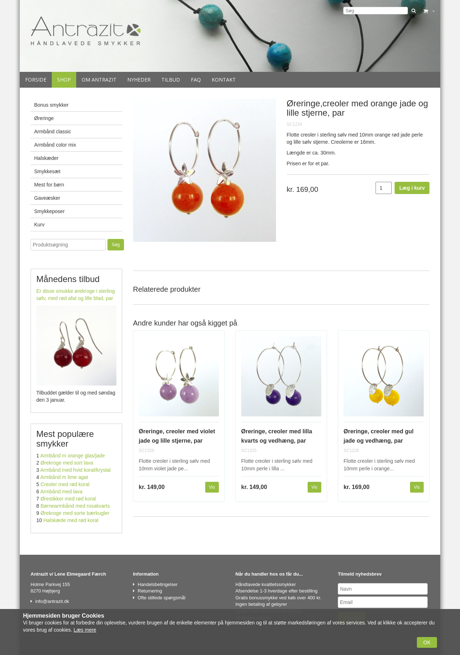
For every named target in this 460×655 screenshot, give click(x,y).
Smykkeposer (49, 211)
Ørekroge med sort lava (67, 463)
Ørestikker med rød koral (68, 499)
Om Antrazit (99, 79)
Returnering (150, 591)
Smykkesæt (47, 171)
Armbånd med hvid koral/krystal (75, 470)
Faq (196, 79)
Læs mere (85, 630)
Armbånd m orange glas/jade (72, 455)
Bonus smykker (51, 105)
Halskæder (46, 158)
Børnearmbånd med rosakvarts (75, 506)
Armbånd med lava (61, 491)
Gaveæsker (47, 198)
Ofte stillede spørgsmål (161, 597)
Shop (64, 79)
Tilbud (170, 79)
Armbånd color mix (55, 145)
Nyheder (139, 79)
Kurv (39, 224)
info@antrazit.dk (52, 601)
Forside (35, 79)
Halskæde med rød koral (70, 520)
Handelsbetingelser (158, 584)
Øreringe (44, 118)
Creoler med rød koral (65, 484)
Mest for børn (49, 185)
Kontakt (224, 79)
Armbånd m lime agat (64, 477)
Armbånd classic (52, 131)
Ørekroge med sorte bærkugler (75, 513)
